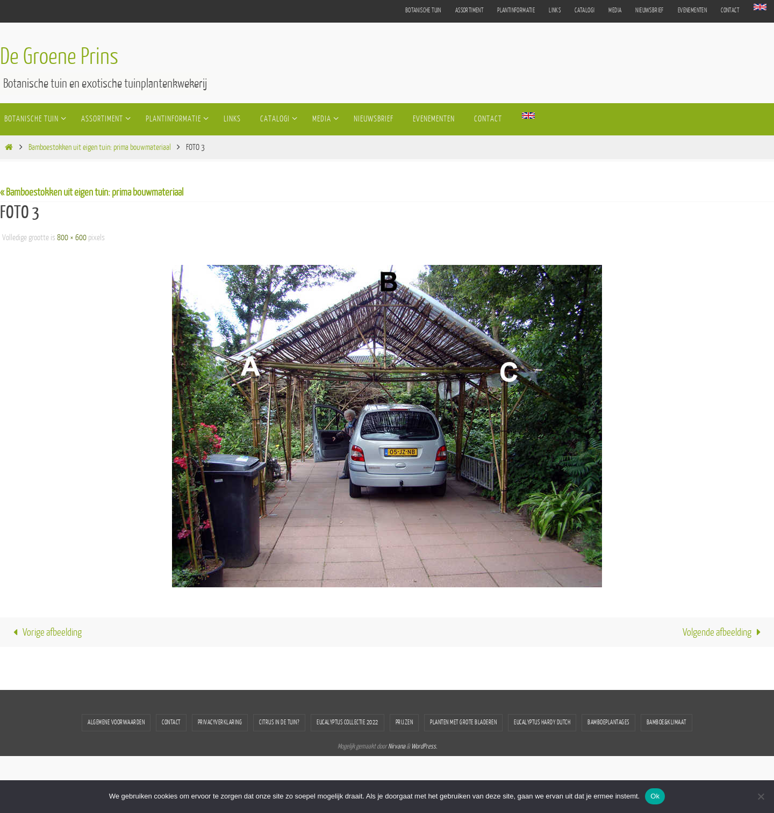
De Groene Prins (59, 57)
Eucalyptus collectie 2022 (347, 722)
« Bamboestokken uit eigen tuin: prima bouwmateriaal (91, 192)
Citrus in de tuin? (279, 722)
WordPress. (424, 746)
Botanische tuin (423, 10)
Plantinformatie (516, 10)
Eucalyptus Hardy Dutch (542, 722)
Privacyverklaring (220, 722)
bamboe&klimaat (666, 722)
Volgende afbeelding (724, 632)
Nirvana (396, 746)
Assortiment (469, 10)
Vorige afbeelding (45, 632)
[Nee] (760, 796)
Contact (730, 10)
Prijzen (404, 722)
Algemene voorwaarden (116, 722)
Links (555, 10)
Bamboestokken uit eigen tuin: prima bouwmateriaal (99, 147)
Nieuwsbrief (649, 10)
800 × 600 (72, 237)
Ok (655, 796)
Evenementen (692, 10)
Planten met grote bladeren (463, 722)
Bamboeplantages (608, 722)
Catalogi (584, 10)
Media (614, 10)
